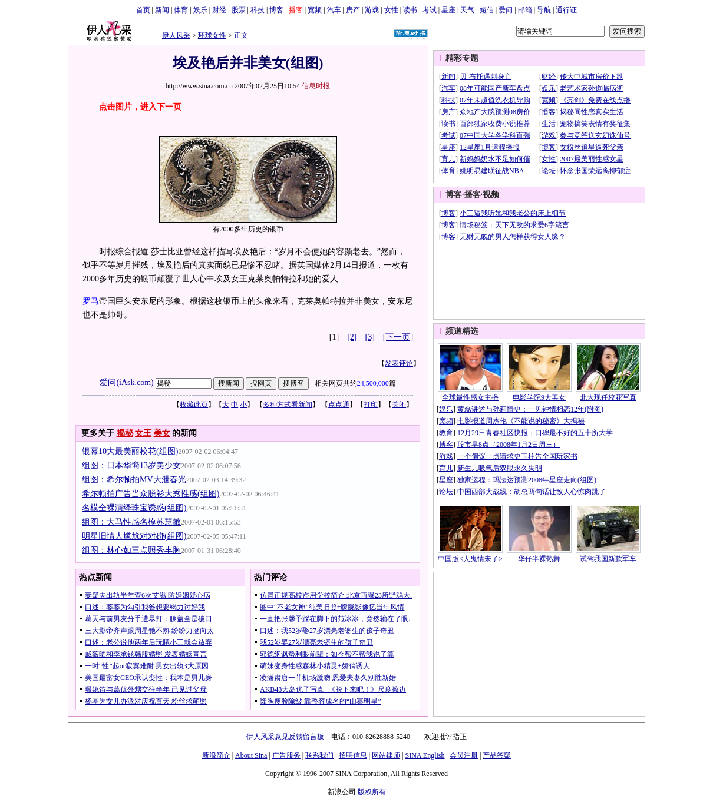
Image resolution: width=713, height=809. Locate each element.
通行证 (566, 10)
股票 (239, 10)
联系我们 (319, 755)
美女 (162, 433)
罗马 (90, 301)
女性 (391, 10)
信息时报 (316, 86)
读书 (410, 10)
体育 (181, 10)
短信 (487, 10)
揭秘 (125, 433)
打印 (371, 404)
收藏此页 (194, 404)
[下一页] (398, 337)
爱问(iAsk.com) (126, 382)
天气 (467, 10)
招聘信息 (353, 755)
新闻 (162, 10)
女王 (143, 433)
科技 (257, 10)
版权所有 (372, 792)
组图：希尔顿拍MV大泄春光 (134, 479)
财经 (219, 10)
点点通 (338, 404)
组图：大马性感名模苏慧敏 (131, 522)
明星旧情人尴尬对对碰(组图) (134, 536)
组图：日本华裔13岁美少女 (131, 465)
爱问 (506, 10)
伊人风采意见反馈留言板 (285, 736)
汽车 (334, 10)
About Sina (251, 755)
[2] (351, 337)
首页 (143, 10)
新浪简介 (216, 755)
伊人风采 (176, 35)
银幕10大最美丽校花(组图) (130, 451)
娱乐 (200, 10)
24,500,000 (373, 383)
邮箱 (525, 10)
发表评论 (399, 363)
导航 (544, 10)
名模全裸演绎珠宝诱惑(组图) (134, 507)
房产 (353, 10)
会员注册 (464, 755)
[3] (370, 337)
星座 (448, 10)
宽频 (315, 10)
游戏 (372, 10)
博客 (276, 10)
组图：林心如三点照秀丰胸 (131, 550)
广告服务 (286, 755)
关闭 (399, 404)
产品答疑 (497, 755)
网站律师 (386, 755)
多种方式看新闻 (287, 404)
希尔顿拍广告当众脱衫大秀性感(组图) (150, 493)
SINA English (424, 755)
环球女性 (212, 35)
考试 (429, 10)
